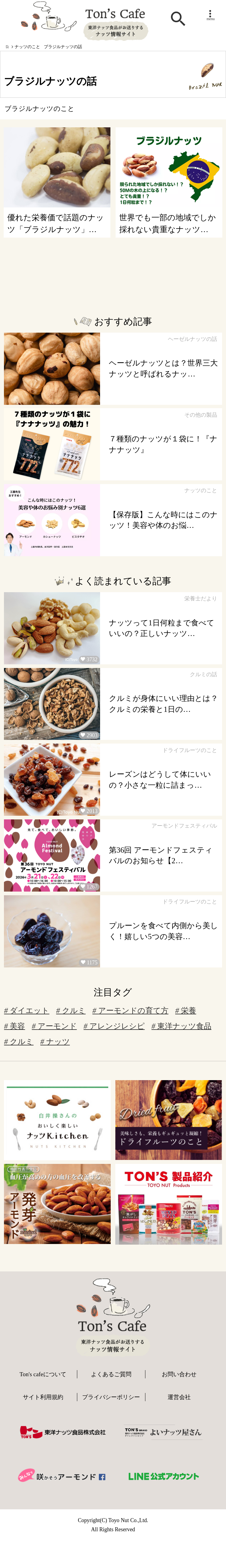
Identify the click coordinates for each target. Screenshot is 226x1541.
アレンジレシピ (114, 1026)
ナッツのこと (27, 46)
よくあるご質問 (111, 1374)
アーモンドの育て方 (130, 1010)
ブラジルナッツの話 (63, 46)
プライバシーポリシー (111, 1397)
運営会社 (179, 1397)
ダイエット (26, 1010)
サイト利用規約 (43, 1397)
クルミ (71, 1010)
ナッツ (55, 1041)
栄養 (185, 1010)
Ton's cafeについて (42, 1374)
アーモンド (54, 1026)
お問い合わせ (179, 1374)
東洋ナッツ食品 (181, 1026)
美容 (14, 1026)
